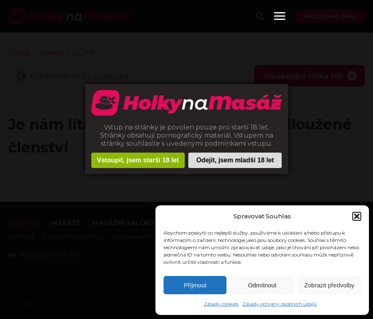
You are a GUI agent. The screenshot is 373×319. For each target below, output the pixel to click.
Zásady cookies (221, 304)
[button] (357, 216)
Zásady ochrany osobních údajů (279, 304)
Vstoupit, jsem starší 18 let (138, 160)
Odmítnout (262, 285)
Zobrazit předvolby (329, 285)
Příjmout (195, 285)
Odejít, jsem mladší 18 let (235, 160)
